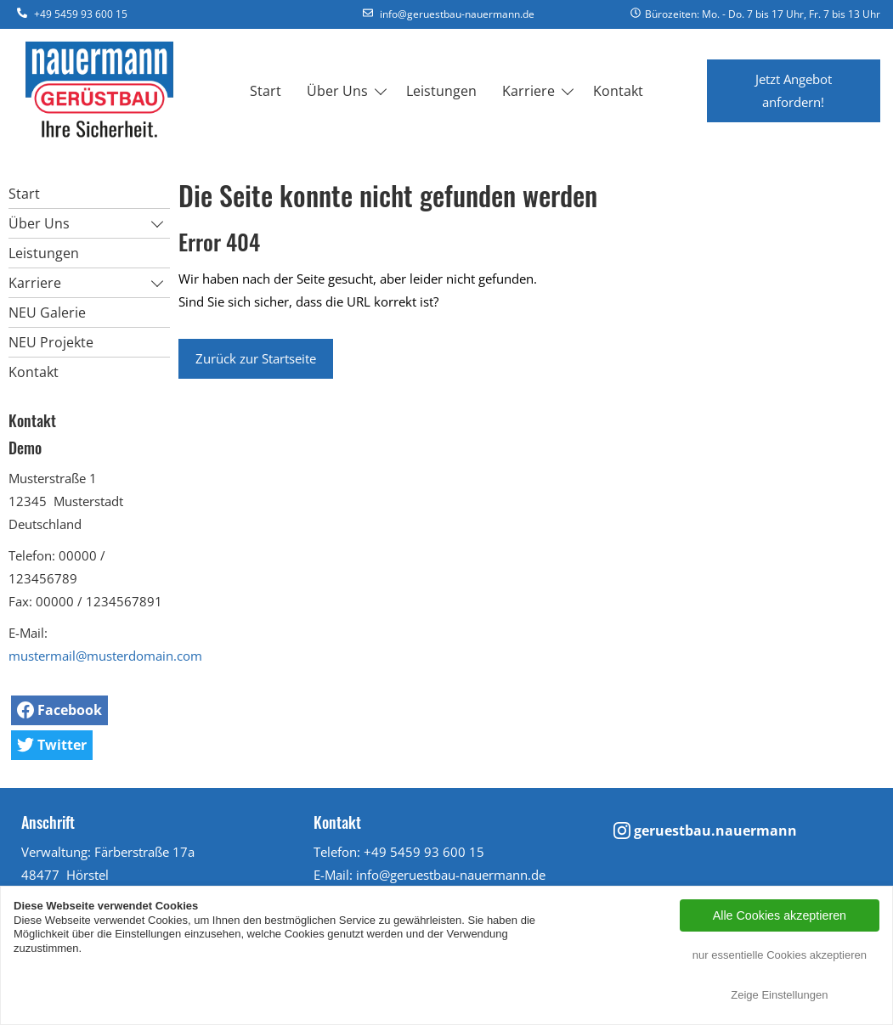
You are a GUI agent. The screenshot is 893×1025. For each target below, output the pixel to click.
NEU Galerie (47, 312)
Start (265, 91)
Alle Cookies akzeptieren (779, 915)
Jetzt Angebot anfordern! (793, 90)
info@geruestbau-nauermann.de (450, 874)
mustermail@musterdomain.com (105, 655)
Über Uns (337, 91)
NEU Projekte (50, 342)
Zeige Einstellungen (779, 994)
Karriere (528, 91)
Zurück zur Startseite (255, 358)
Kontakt (618, 91)
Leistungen (441, 91)
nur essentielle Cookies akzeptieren (779, 955)
